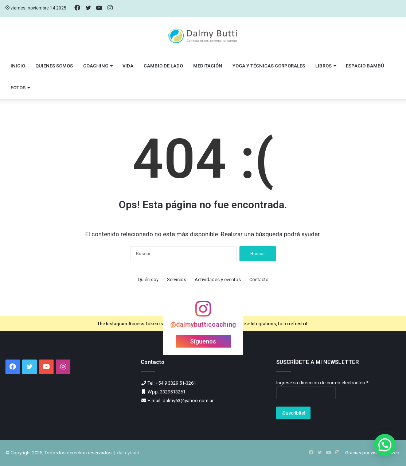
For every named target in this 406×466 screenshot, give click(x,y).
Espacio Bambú (365, 66)
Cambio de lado (163, 66)
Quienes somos (54, 66)
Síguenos (203, 341)
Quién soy (148, 279)
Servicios (176, 279)
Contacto (259, 279)
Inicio (18, 66)
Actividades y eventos (218, 279)
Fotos (18, 87)
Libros (323, 66)
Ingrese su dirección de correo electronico (322, 382)
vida (127, 66)
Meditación (207, 66)
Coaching (95, 66)
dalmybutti (128, 452)
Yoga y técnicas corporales (269, 66)
